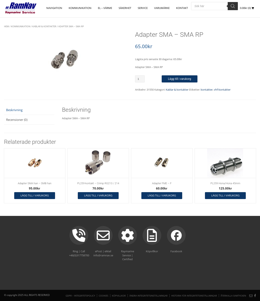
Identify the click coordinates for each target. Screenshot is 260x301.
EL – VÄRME (105, 8)
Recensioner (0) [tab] (16, 120)
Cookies (103, 295)
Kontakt (182, 8)
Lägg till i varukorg (179, 78)
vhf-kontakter (222, 89)
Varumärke (162, 8)
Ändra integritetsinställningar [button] (148, 295)
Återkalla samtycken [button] (233, 295)
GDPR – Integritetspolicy (80, 295)
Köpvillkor (119, 295)
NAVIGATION (54, 8)
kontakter (207, 89)
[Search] (233, 6)
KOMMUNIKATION (80, 8)
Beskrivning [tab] (14, 110)
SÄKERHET (125, 8)
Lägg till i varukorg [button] (35, 195)
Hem (6, 26)
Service (143, 8)
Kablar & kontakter (44, 26)
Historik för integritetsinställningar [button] (194, 295)
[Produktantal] (140, 78)
